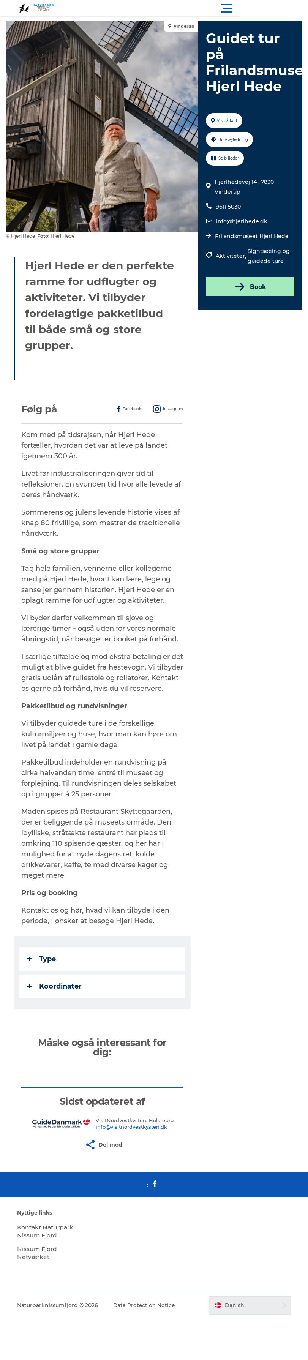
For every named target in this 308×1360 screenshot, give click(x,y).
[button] (188, 8)
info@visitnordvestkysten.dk (132, 1137)
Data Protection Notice (147, 1324)
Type (43, 969)
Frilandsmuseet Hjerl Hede (251, 236)
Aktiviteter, (231, 256)
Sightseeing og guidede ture (268, 256)
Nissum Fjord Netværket (40, 1271)
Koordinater (56, 997)
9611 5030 (227, 206)
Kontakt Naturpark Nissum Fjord (40, 1245)
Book (249, 287)
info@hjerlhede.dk (241, 221)
